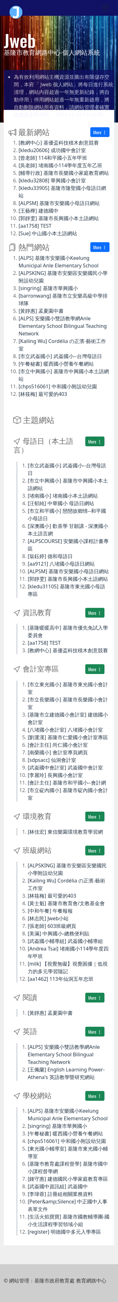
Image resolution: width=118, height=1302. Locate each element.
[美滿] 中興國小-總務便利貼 (58, 933)
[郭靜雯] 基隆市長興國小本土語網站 (59, 218)
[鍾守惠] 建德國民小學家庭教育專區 (68, 1178)
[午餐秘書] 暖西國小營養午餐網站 (56, 363)
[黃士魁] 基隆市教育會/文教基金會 (66, 903)
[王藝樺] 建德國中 (39, 210)
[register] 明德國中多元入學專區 (64, 1231)
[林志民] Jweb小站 (48, 918)
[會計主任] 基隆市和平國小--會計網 (67, 782)
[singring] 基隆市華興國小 (48, 288)
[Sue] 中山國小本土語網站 (48, 233)
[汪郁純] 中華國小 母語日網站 (61, 503)
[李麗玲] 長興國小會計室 (55, 775)
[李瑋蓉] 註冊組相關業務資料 (60, 1194)
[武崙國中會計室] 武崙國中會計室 (65, 767)
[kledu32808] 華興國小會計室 (52, 180)
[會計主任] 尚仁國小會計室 (58, 744)
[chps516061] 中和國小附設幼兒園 (58, 386)
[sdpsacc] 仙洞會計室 (52, 760)
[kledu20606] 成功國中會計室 (52, 150)
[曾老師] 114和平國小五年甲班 (53, 157)
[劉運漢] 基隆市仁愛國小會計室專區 (68, 737)
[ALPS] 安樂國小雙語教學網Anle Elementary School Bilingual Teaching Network (63, 326)
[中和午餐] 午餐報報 (50, 910)
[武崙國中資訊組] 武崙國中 (58, 1186)
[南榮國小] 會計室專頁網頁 (58, 752)
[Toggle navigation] (105, 8)
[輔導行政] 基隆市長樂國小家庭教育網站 (64, 172)
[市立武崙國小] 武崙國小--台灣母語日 (60, 356)
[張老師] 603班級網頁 (52, 925)
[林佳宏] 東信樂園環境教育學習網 (65, 831)
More (100, 132)
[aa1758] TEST (35, 225)
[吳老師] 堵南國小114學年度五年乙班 (60, 165)
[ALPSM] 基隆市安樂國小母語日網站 (59, 203)
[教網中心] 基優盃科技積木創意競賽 (59, 142)
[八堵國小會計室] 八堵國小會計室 (65, 729)
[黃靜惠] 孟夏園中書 (41, 310)
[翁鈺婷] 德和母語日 (50, 556)
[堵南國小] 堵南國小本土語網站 (63, 495)
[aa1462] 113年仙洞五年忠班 (60, 978)
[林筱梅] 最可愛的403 (43, 394)
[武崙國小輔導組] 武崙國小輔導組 (65, 941)
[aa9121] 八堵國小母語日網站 (61, 563)
